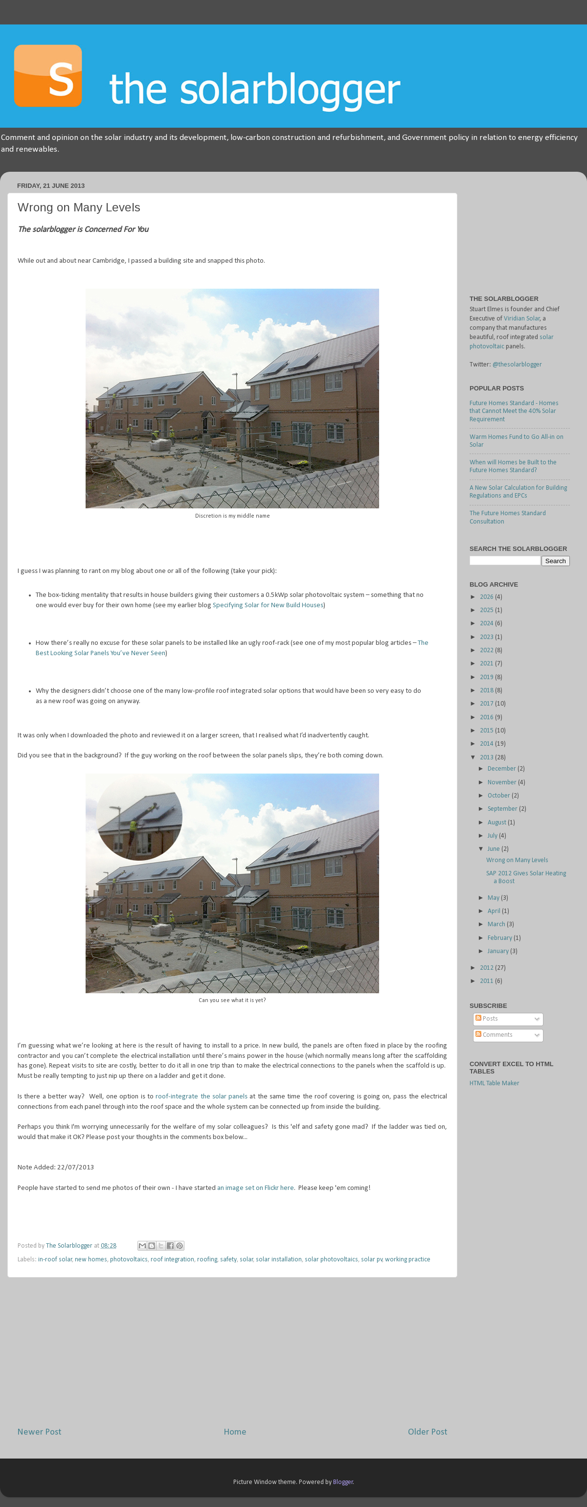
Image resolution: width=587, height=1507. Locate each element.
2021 (487, 664)
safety (228, 1259)
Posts (486, 1019)
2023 (487, 637)
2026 (487, 597)
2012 (487, 968)
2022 (487, 650)
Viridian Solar (522, 319)
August (498, 823)
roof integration (172, 1259)
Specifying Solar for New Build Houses (268, 605)
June (494, 849)
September (503, 809)
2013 (487, 757)
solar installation (279, 1259)
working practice (407, 1259)
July (493, 836)
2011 (487, 981)
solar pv (372, 1259)
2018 (487, 690)
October (500, 796)
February (501, 938)
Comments (494, 1035)
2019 (487, 677)
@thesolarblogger (517, 365)
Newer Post (39, 1432)
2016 (487, 717)
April (495, 911)
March (497, 924)
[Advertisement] (518, 228)
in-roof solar (55, 1259)
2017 (487, 704)
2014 (487, 744)
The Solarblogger (70, 1246)
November (503, 782)
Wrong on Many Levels (517, 860)
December (503, 769)
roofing (207, 1259)
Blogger (343, 1482)
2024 (487, 623)
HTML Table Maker (494, 1083)
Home (235, 1432)
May (494, 898)
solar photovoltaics (331, 1259)
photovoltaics (129, 1259)
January (499, 951)
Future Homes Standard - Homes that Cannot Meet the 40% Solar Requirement (514, 411)
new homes (91, 1259)
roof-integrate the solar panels (202, 1096)
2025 (487, 610)
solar (246, 1259)
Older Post (428, 1432)
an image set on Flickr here (255, 1188)
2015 (487, 731)
